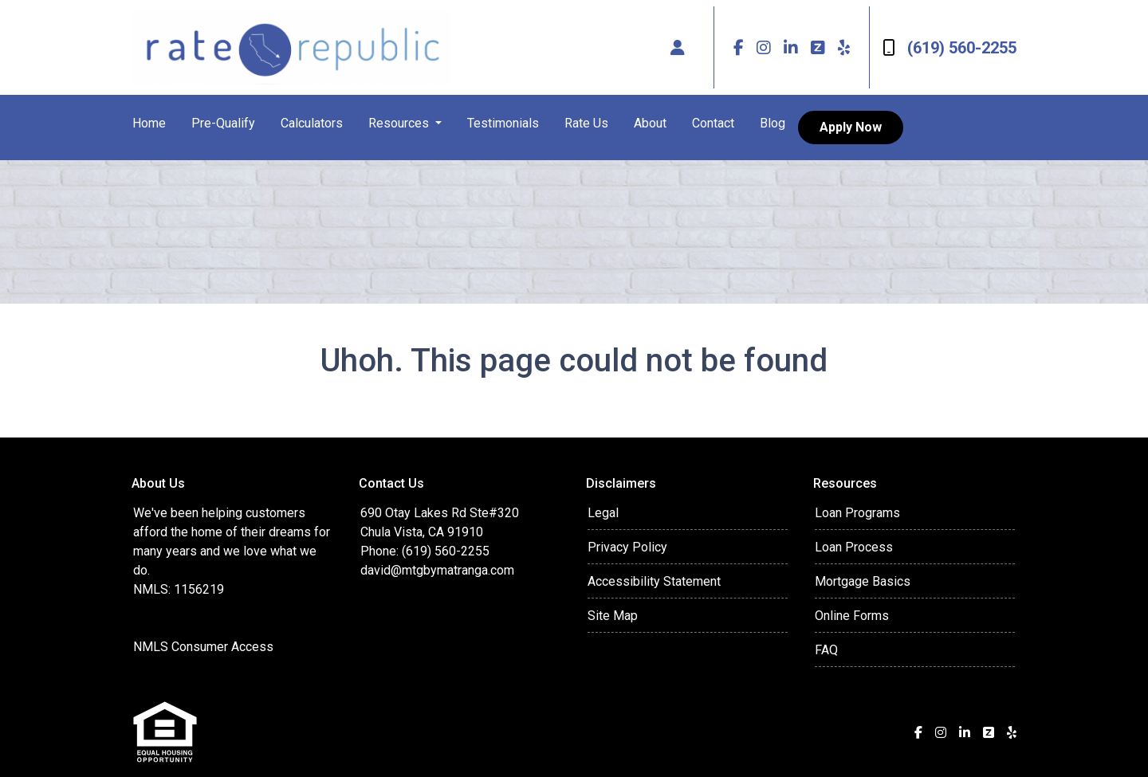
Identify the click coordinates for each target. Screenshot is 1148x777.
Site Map (613, 615)
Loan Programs (857, 512)
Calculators (312, 123)
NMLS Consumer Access (203, 646)
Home (149, 123)
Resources (400, 123)
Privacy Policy (627, 547)
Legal (603, 512)
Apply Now (851, 127)
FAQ (826, 649)
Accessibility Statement (654, 581)
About (650, 123)
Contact (713, 123)
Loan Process (854, 547)
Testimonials (503, 123)
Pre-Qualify (223, 123)
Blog (772, 123)
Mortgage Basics (862, 581)
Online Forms (852, 615)
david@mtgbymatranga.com (437, 570)
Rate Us (586, 123)
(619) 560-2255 (949, 47)
